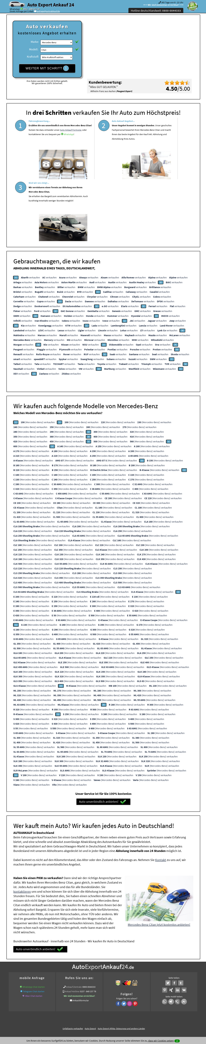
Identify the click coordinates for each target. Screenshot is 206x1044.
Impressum (117, 1012)
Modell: (33, 49)
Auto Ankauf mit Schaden (94, 975)
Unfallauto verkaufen (73, 964)
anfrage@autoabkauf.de (48, 11)
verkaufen (30, 213)
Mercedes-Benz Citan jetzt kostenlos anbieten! (159, 860)
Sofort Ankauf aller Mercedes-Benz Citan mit (82, 979)
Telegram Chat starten (33, 927)
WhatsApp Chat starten (34, 922)
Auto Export (90, 964)
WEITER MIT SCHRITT (47, 68)
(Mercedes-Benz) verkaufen (38, 358)
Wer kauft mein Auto (53, 975)
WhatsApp (48, 151)
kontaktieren (22, 827)
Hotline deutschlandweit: (156, 10)
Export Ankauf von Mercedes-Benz (122, 979)
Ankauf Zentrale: (74, 922)
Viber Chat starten (33, 931)
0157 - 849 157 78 (31, 9)
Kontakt (160, 796)
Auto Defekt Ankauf (117, 975)
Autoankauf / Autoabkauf (140, 975)
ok (177, 1041)
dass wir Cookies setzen (161, 1040)
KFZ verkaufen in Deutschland (27, 975)
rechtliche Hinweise (101, 1012)
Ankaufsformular (81, 936)
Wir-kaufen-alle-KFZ (149, 979)
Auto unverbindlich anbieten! (102, 737)
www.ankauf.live (72, 975)
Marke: (35, 42)
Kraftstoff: (33, 56)
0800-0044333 (88, 922)
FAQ (126, 1012)
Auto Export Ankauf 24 (50, 5)
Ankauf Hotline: (72, 927)
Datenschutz (84, 1012)
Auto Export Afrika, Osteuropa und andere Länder (121, 964)
